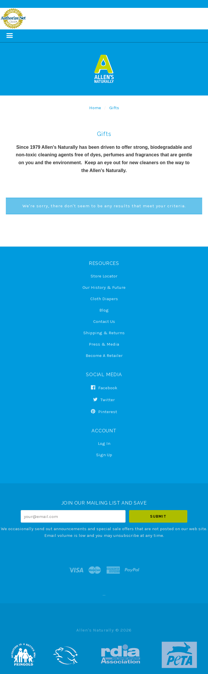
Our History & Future (104, 287)
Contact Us (104, 321)
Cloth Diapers (104, 298)
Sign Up (104, 454)
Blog (104, 310)
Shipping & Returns (104, 332)
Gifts (114, 107)
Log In (104, 443)
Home (95, 107)
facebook (104, 387)
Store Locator (104, 276)
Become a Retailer (104, 355)
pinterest (104, 411)
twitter (104, 399)
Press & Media (104, 344)
